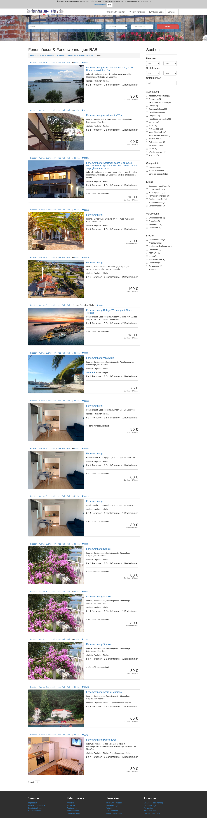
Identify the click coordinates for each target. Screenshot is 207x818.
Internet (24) (152, 122)
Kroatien (60, 55)
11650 (85, 401)
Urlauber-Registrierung (153, 803)
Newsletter (148, 808)
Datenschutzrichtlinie (36, 805)
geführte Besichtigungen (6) (159, 246)
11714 (85, 158)
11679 (85, 210)
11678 (85, 258)
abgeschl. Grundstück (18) (158, 96)
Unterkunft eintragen (113, 803)
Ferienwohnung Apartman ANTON (104, 115)
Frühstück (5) (153, 221)
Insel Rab (90, 55)
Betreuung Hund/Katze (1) (158, 186)
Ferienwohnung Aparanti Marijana (104, 692)
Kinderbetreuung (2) (155, 202)
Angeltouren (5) (154, 243)
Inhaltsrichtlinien (34, 808)
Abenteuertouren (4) (155, 240)
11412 (85, 687)
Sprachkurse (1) (154, 266)
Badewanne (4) (153, 99)
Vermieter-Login (137, 12)
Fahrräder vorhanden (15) (158, 196)
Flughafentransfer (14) (156, 199)
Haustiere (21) (153, 167)
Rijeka (76, 62)
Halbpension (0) (154, 224)
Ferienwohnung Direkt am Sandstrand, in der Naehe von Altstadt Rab (109, 69)
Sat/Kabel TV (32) (155, 145)
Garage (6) (152, 106)
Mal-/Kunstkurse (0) (155, 259)
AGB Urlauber (150, 811)
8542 (85, 735)
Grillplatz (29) (153, 116)
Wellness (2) (152, 269)
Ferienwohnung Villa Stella (100, 358)
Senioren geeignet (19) (157, 174)
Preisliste (109, 808)
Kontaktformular (34, 811)
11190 (100, 305)
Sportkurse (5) (153, 263)
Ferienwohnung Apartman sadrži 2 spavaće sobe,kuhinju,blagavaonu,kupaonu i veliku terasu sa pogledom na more (111, 166)
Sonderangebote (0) (155, 206)
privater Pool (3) (154, 139)
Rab (68, 62)
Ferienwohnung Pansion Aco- (101, 739)
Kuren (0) (151, 256)
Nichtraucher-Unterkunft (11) (159, 135)
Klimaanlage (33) (154, 129)
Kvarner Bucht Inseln (75, 55)
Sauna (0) (151, 149)
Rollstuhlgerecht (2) (155, 142)
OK (109, 5)
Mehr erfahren (100, 5)
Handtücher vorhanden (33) (158, 119)
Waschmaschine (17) (156, 152)
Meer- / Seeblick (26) (156, 132)
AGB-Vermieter (111, 811)
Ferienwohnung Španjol (98, 549)
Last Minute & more (152, 813)
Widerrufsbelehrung (113, 813)
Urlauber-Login (156, 12)
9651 (85, 353)
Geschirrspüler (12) (155, 112)
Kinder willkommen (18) (157, 171)
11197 (85, 63)
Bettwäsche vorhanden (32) (158, 102)
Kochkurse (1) (153, 253)
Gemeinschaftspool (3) (157, 109)
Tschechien (71, 805)
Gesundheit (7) (153, 249)
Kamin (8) (151, 126)
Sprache (172, 12)
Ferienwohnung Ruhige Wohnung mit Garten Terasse (109, 311)
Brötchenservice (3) (155, 218)
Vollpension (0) (153, 228)
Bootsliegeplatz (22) (155, 193)
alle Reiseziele (73, 811)
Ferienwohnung (94, 214)
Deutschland (72, 808)
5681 (85, 544)
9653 (85, 110)
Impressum (32, 803)
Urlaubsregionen (74, 813)
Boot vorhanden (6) (155, 189)
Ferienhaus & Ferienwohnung (42, 55)
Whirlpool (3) (152, 155)
